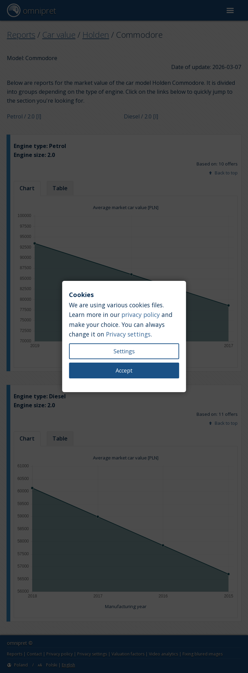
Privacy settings (128, 334)
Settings (124, 351)
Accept (124, 370)
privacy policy (140, 314)
